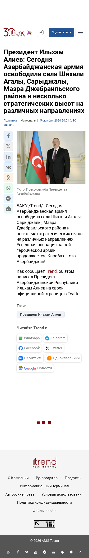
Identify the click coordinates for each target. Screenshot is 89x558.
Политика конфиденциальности (44, 502)
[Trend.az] (18, 32)
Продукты (73, 478)
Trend (51, 271)
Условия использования (63, 494)
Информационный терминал (44, 486)
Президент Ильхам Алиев (40, 314)
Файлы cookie (44, 511)
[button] (8, 135)
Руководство (47, 478)
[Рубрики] (80, 32)
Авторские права (19, 494)
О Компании (18, 478)
